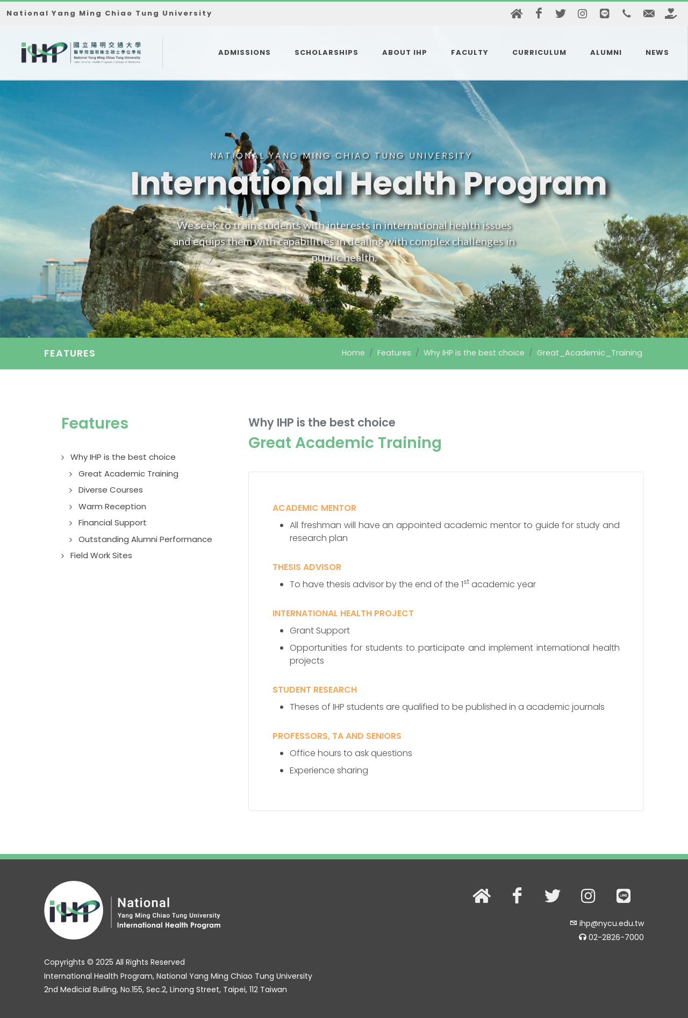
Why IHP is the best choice (474, 352)
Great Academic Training (128, 473)
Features (394, 352)
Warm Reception (112, 506)
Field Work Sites (101, 555)
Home (353, 352)
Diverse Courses (110, 489)
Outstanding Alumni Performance (145, 539)
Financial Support (112, 522)
